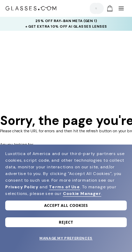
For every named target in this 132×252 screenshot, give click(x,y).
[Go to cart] (109, 8)
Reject (66, 222)
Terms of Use (64, 187)
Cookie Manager (82, 193)
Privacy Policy (21, 187)
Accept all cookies (66, 205)
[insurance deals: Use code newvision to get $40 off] (66, 23)
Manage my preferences (66, 238)
